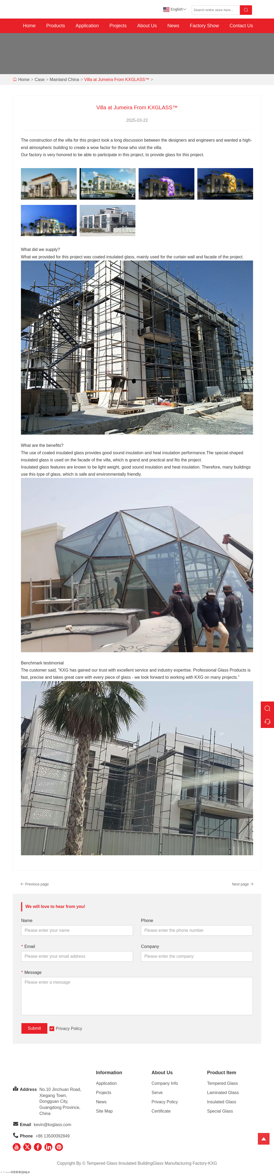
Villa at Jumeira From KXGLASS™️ (116, 79)
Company (150, 946)
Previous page (34, 884)
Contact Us (241, 25)
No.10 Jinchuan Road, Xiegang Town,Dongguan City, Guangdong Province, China (60, 1101)
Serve (157, 1092)
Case (39, 79)
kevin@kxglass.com (52, 1124)
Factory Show (204, 25)
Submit (34, 1028)
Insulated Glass (221, 1102)
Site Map (104, 1111)
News (173, 25)
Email (28, 946)
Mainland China (64, 79)
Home (29, 25)
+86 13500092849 (52, 1136)
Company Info (165, 1083)
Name (27, 920)
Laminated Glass (223, 1092)
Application (87, 25)
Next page (243, 884)
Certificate (161, 1111)
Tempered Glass (222, 1083)
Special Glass (220, 1111)
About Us (147, 25)
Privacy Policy (69, 1028)
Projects (118, 25)
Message (31, 972)
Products (55, 25)
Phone (147, 920)
